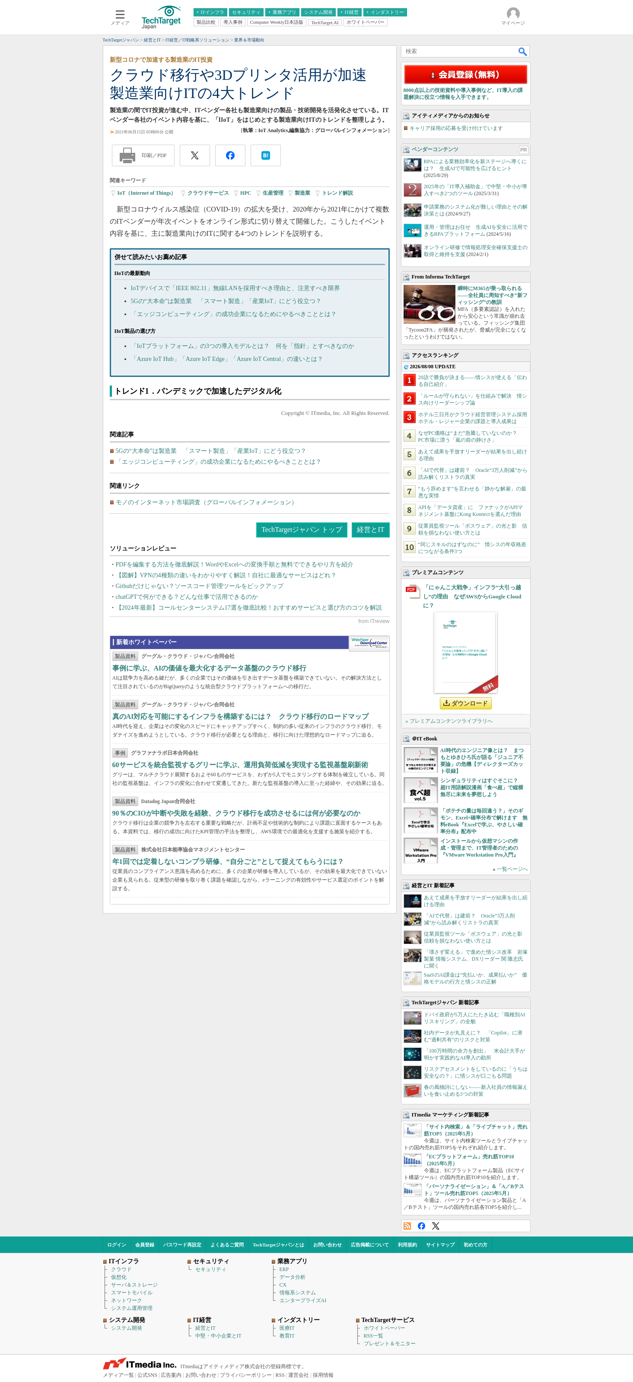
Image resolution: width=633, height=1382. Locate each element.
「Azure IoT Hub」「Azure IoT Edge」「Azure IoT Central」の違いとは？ (227, 359)
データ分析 (292, 1277)
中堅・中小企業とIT (218, 1336)
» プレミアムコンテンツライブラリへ (449, 721)
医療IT (287, 1328)
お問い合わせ (327, 1244)
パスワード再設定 (182, 1244)
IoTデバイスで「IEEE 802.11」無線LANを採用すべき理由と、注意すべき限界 (235, 288)
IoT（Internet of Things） (147, 193)
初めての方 (475, 1244)
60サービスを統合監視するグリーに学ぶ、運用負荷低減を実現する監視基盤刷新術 (240, 764)
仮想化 (119, 1277)
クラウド (121, 1269)
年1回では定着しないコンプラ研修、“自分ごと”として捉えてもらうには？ (228, 861)
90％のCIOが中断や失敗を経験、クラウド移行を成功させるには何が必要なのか (236, 813)
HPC (245, 193)
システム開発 (126, 1328)
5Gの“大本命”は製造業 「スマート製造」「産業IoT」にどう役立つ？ (226, 301)
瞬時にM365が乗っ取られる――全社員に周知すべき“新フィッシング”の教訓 (493, 295)
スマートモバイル (132, 1293)
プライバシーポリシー (246, 1375)
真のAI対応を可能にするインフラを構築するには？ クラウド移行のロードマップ (240, 716)
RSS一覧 (373, 1336)
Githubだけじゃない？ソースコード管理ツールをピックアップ (200, 586)
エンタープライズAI (303, 1300)
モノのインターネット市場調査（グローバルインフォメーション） (206, 502)
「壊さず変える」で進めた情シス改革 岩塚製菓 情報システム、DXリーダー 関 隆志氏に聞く (476, 959)
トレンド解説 (337, 193)
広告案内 (171, 1375)
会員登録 (144, 1244)
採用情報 (323, 1375)
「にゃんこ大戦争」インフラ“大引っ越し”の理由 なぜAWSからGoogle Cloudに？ (472, 596)
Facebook (421, 1226)
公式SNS (147, 1375)
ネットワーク (126, 1300)
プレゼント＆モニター (390, 1344)
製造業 (302, 193)
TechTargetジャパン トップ (301, 529)
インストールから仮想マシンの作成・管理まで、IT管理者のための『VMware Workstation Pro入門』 (479, 848)
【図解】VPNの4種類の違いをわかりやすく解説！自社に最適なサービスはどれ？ (226, 575)
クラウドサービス (208, 193)
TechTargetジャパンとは (278, 1244)
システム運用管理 (132, 1308)
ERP (284, 1269)
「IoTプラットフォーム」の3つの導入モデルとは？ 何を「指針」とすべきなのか (242, 346)
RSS (407, 1226)
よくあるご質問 (227, 1244)
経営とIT (370, 529)
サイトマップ (440, 1244)
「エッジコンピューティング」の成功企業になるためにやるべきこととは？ (234, 314)
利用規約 (407, 1244)
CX (283, 1285)
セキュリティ (210, 1269)
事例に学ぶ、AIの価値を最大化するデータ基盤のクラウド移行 (209, 668)
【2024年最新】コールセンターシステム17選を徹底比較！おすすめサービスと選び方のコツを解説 (249, 607)
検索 (523, 51)
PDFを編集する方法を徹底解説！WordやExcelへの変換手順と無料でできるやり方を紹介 (234, 564)
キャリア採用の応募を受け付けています (456, 128)
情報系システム (298, 1293)
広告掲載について (370, 1244)
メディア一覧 (118, 1375)
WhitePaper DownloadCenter (369, 643)
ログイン (116, 1244)
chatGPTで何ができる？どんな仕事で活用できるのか (187, 597)
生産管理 (273, 193)
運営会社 (298, 1375)
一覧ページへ (512, 869)
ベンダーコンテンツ (435, 149)
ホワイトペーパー (384, 1328)
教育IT (287, 1336)
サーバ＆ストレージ (134, 1285)
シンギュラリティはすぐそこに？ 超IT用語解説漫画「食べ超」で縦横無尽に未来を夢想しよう (482, 787)
